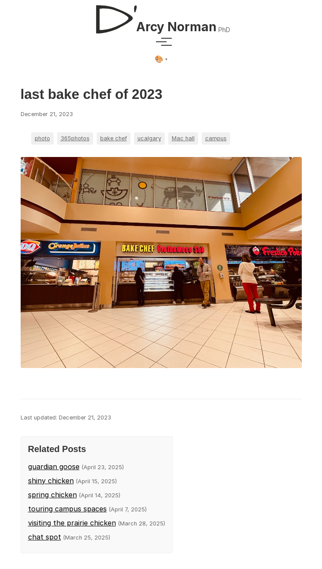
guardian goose (54, 466)
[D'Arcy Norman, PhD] (161, 16)
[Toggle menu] (161, 42)
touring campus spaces (67, 508)
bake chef (113, 138)
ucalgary (149, 138)
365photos (75, 138)
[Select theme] (161, 59)
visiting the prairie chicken (72, 522)
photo (42, 138)
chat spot (44, 537)
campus (216, 138)
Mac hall (183, 138)
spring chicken (52, 494)
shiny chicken (51, 480)
